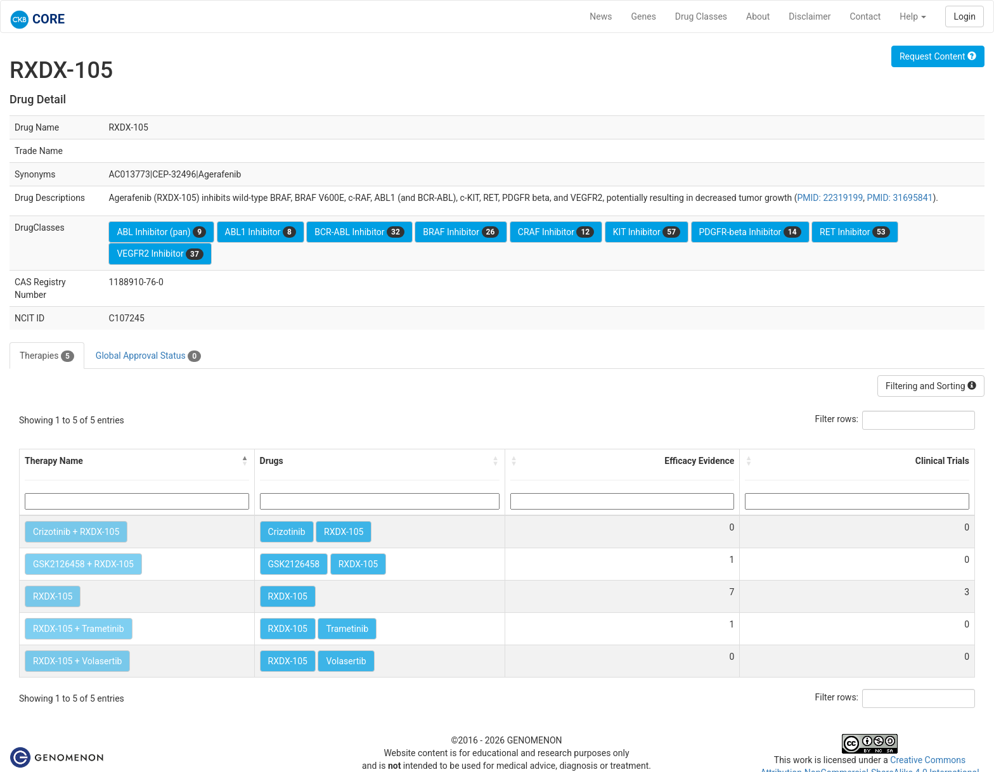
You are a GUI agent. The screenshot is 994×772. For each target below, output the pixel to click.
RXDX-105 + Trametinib (78, 629)
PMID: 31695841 (900, 198)
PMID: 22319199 (830, 198)
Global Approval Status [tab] (148, 356)
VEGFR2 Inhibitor (160, 254)
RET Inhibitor (855, 232)
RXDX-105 (343, 532)
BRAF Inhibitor (461, 232)
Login (964, 16)
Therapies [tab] (47, 356)
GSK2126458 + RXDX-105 (83, 564)
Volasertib (346, 661)
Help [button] (913, 16)
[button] (245, 460)
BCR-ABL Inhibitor (359, 232)
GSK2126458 (294, 564)
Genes (643, 16)
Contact (865, 16)
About (758, 16)
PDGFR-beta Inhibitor (750, 232)
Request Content (938, 56)
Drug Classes (701, 16)
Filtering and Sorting (931, 386)
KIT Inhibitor (646, 232)
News (601, 16)
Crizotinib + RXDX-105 (76, 532)
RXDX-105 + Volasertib (77, 661)
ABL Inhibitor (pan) (161, 232)
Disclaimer (809, 16)
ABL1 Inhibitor (260, 232)
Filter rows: (837, 419)
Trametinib (347, 629)
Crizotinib (287, 532)
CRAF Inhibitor (556, 232)
